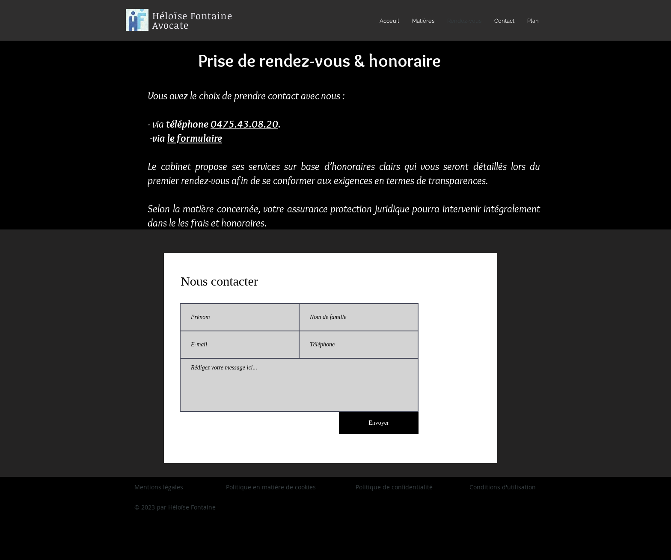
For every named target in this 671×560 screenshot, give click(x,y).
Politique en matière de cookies (272, 487)
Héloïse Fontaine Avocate (192, 20)
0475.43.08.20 (244, 123)
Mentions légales (158, 487)
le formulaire (194, 137)
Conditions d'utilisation (502, 487)
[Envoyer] (379, 423)
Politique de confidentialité (394, 487)
